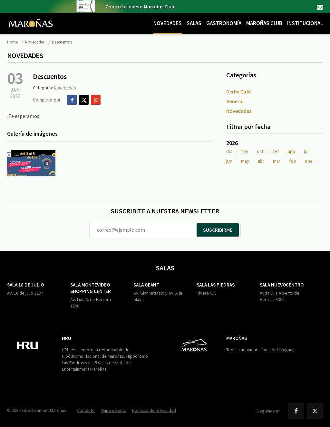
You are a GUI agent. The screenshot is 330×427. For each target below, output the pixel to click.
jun (229, 161)
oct (260, 151)
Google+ (96, 100)
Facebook (72, 100)
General (235, 101)
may (245, 161)
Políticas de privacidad (154, 410)
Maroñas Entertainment (30, 18)
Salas (194, 23)
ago (291, 151)
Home (12, 42)
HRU (66, 338)
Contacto (320, 7)
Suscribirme (217, 230)
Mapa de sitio (113, 410)
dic (229, 151)
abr (261, 161)
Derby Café (238, 91)
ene (309, 161)
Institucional (305, 23)
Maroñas (236, 338)
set (275, 151)
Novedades (167, 23)
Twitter (84, 100)
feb (292, 161)
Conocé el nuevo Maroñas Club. (140, 6)
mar (276, 161)
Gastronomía (223, 23)
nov (244, 151)
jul (306, 151)
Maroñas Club (264, 23)
